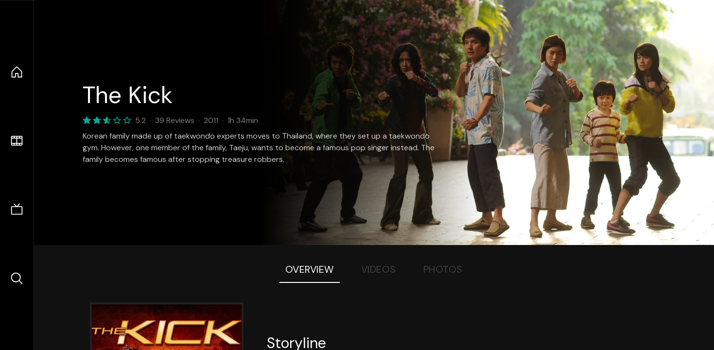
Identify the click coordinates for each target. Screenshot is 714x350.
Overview (309, 269)
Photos (443, 269)
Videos (378, 269)
